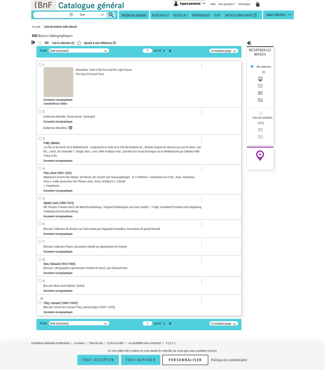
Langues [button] (41, 133)
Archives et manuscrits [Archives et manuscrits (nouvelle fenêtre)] (256, 131)
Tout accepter (98, 360)
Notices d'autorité (238, 15)
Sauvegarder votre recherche (58, 70)
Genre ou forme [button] (46, 162)
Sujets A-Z (180, 15)
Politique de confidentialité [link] (229, 360)
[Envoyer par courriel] (266, 69)
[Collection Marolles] (110, 128)
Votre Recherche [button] (49, 49)
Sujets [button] (40, 148)
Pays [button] (39, 183)
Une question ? (226, 4)
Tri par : (99, 50)
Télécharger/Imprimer (262, 64)
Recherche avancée (134, 15)
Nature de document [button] (49, 93)
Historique (244, 4)
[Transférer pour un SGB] (266, 80)
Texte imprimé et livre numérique (56, 113)
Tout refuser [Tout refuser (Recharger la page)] (141, 360)
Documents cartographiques (54, 107)
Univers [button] (41, 169)
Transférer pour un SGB (263, 80)
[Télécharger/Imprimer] (266, 64)
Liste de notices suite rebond (60, 27)
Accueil (36, 27)
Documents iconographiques (56, 100)
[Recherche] (51, 15)
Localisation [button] (44, 119)
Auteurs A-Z (160, 15)
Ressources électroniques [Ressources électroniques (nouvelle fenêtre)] (258, 135)
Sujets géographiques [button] (50, 155)
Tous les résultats (260, 91)
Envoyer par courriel (261, 69)
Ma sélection (257, 57)
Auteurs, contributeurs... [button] (52, 126)
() (151, 43)
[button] (71, 15)
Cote (217, 15)
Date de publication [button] (49, 141)
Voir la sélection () (118, 43)
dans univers (276, 16)
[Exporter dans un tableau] (266, 75)
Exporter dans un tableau (264, 75)
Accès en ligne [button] (45, 86)
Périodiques (201, 15)
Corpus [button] (41, 176)
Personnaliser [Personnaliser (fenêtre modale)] (185, 360)
